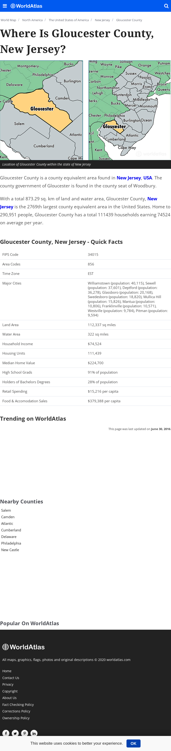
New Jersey (129, 178)
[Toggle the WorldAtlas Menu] (4, 6)
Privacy (7, 684)
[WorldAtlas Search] (166, 6)
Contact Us (10, 678)
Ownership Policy (16, 718)
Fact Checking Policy (18, 705)
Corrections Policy (16, 711)
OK (134, 743)
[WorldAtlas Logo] (28, 6)
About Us (9, 698)
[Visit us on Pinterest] (24, 733)
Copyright (10, 691)
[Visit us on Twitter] (15, 733)
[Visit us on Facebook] (5, 733)
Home (6, 671)
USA (147, 178)
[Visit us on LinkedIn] (33, 733)
